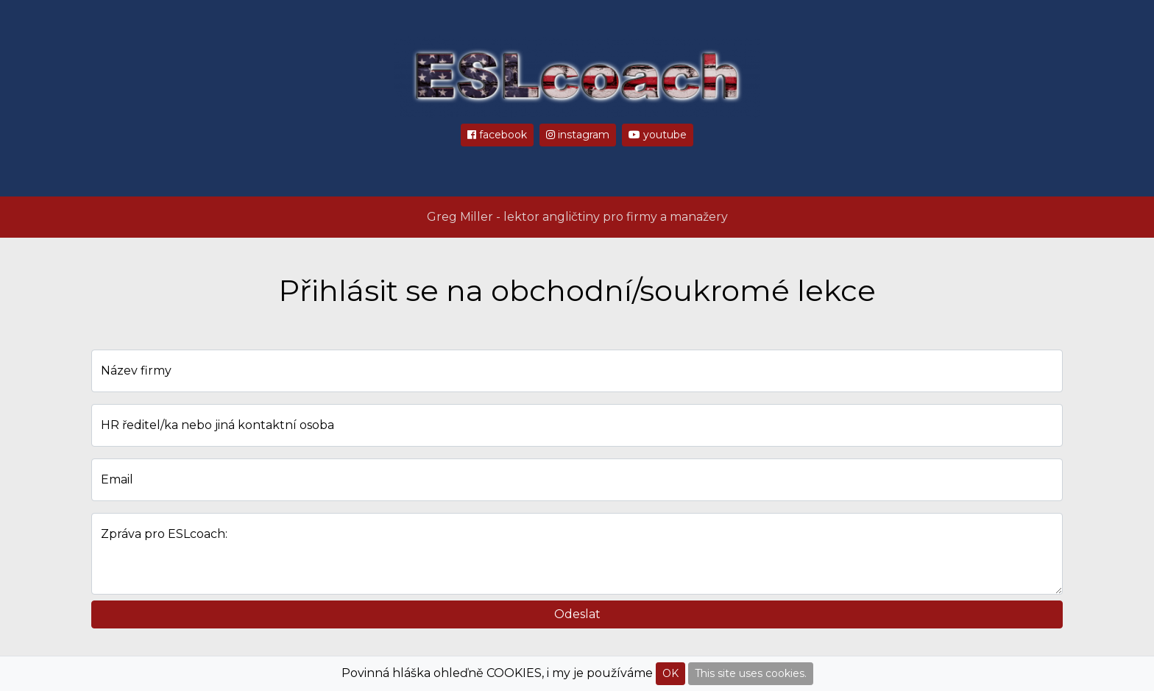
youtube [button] (658, 134)
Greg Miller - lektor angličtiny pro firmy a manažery (577, 217)
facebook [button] (497, 134)
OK (670, 673)
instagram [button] (577, 134)
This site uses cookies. (751, 673)
